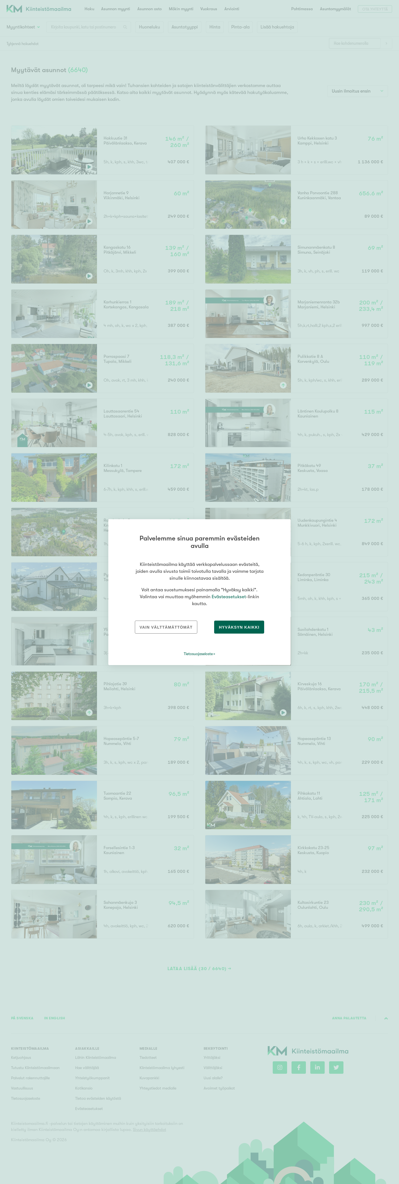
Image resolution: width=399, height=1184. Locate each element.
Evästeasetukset (229, 596)
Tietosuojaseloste (198, 654)
